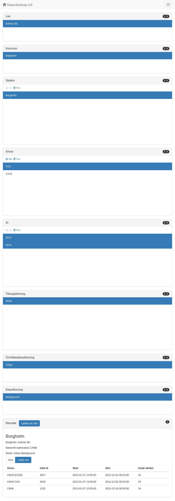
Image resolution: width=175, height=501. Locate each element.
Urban (9, 364)
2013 (8, 237)
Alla (9, 159)
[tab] (87, 423)
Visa (10, 459)
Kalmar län (12, 23)
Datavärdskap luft (17, 5)
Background (12, 397)
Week (9, 301)
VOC (8, 166)
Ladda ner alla (29, 423)
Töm (16, 88)
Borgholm (11, 55)
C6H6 (9, 173)
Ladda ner (23, 459)
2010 (8, 244)
